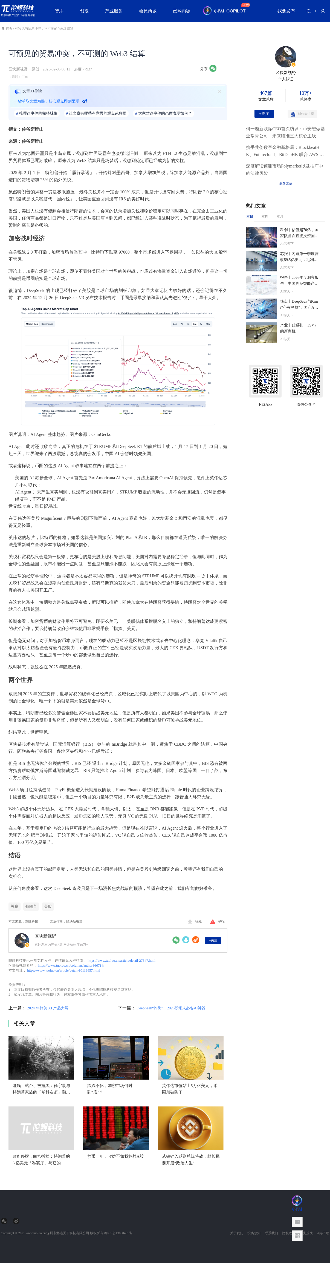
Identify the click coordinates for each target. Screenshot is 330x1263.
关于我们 (236, 1233)
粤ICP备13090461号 (118, 1233)
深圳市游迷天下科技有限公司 (68, 1233)
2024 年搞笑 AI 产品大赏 (47, 1008)
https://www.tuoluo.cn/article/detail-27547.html (121, 960)
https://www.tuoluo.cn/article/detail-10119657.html (63, 970)
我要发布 (286, 10)
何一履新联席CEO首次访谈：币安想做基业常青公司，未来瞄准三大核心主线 (285, 132)
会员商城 (148, 10)
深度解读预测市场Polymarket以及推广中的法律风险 (284, 169)
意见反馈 (306, 1233)
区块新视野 (18, 69)
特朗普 (31, 906)
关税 (14, 906)
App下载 (323, 1233)
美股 (48, 906)
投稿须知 (253, 1233)
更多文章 (285, 183)
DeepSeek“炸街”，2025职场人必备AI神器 (171, 1008)
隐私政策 (288, 1233)
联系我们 (271, 1233)
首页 (7, 28)
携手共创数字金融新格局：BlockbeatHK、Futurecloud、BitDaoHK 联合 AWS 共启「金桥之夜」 (285, 151)
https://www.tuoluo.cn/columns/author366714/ (71, 965)
